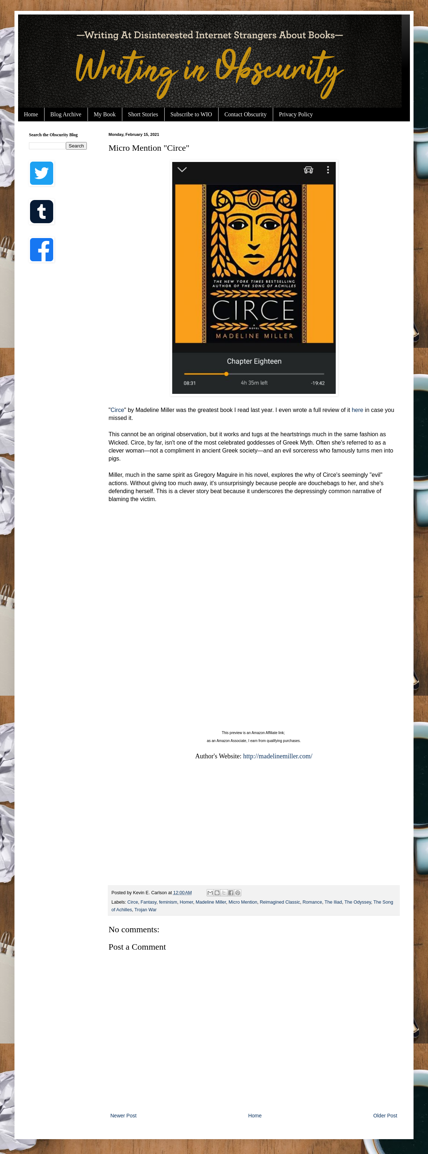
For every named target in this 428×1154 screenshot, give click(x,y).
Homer (186, 902)
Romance (312, 902)
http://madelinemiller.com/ (277, 756)
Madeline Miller (211, 902)
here (357, 410)
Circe (117, 410)
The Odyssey (357, 902)
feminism (168, 902)
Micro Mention (243, 902)
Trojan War (145, 909)
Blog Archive (65, 114)
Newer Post (123, 1115)
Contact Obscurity (245, 114)
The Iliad (333, 902)
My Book (105, 114)
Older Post (385, 1115)
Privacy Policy (296, 114)
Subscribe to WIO (191, 114)
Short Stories (143, 114)
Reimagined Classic (280, 902)
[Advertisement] (254, 827)
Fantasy (149, 902)
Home (31, 114)
